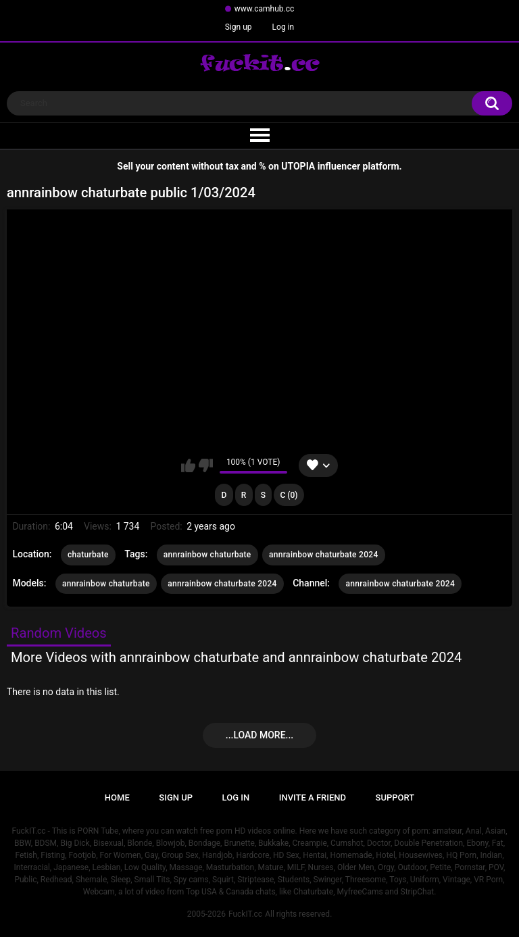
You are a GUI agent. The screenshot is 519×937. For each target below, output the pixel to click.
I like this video (188, 465)
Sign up (238, 27)
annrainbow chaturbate (207, 554)
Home (117, 797)
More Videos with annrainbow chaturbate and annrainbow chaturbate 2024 (236, 657)
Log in (283, 27)
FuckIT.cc (245, 914)
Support (395, 797)
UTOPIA (298, 166)
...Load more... (259, 735)
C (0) (289, 495)
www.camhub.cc (264, 9)
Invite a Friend (312, 797)
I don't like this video (206, 465)
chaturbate (88, 554)
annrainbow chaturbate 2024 (323, 554)
